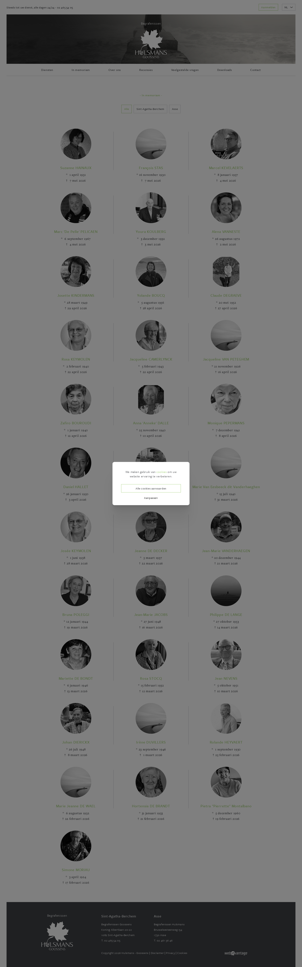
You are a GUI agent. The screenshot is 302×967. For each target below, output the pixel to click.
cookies (161, 472)
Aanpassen (151, 498)
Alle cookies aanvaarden (151, 488)
